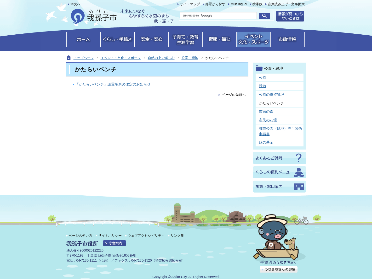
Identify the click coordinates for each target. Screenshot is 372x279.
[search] (218, 15)
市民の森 (266, 111)
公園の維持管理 (271, 94)
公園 (262, 77)
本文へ (75, 4)
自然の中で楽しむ (161, 58)
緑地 (262, 86)
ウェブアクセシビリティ (146, 235)
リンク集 (177, 235)
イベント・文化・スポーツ (121, 58)
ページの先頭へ (234, 95)
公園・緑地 (190, 58)
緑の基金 (266, 142)
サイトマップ (190, 4)
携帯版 (257, 4)
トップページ (84, 58)
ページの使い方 (80, 235)
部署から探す (215, 4)
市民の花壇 (268, 120)
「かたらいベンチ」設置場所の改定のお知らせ (113, 84)
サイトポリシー (110, 235)
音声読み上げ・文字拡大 (286, 4)
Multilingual (239, 4)
